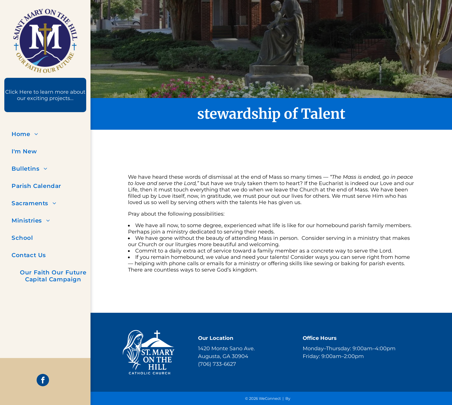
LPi (294, 398)
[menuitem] (53, 134)
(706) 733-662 (215, 364)
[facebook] (43, 381)
